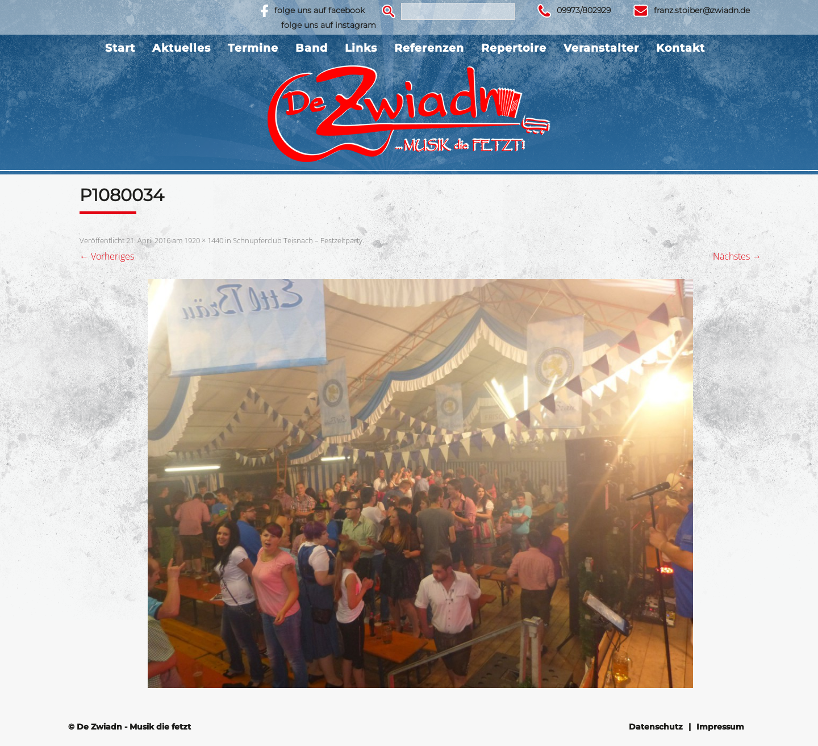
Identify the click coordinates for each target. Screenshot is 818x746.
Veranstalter (601, 48)
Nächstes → (737, 256)
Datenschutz (656, 727)
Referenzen (429, 48)
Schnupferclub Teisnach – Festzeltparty (297, 240)
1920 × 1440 (203, 240)
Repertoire (513, 48)
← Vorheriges (107, 256)
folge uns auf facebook (319, 10)
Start (120, 48)
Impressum (720, 727)
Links (361, 48)
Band (311, 48)
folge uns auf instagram (328, 25)
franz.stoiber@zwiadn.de (702, 10)
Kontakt (680, 48)
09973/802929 (584, 10)
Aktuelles (181, 48)
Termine (253, 48)
